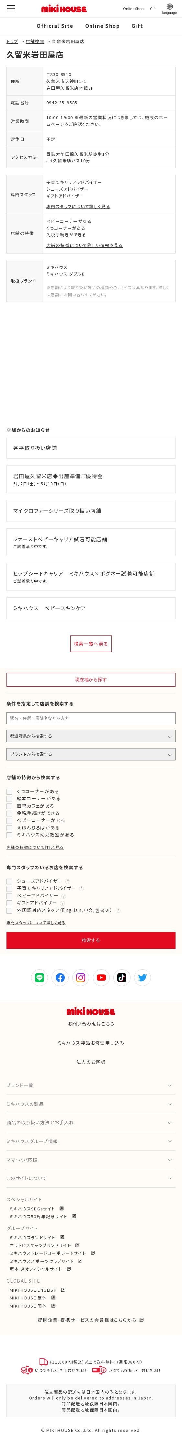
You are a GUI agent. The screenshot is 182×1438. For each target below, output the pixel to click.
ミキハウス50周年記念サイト (39, 1216)
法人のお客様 (91, 1062)
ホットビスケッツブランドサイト (41, 1245)
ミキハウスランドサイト (33, 1237)
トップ (12, 41)
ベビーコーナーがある (41, 820)
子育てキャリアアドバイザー (46, 888)
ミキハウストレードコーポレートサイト (49, 1253)
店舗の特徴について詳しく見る (35, 847)
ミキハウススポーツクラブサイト (42, 1261)
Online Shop (102, 25)
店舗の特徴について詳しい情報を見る (84, 245)
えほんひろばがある (38, 827)
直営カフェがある (35, 806)
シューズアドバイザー (40, 881)
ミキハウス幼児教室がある (45, 834)
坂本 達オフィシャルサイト (37, 1269)
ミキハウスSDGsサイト (33, 1209)
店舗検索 (35, 41)
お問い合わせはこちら (91, 1023)
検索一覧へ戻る (91, 643)
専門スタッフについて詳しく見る (78, 206)
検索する (91, 940)
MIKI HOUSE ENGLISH (34, 1290)
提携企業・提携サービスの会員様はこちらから (87, 1320)
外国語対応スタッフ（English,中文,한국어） (65, 910)
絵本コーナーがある (39, 798)
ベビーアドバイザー (38, 895)
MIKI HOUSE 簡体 (29, 1306)
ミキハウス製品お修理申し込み (91, 1042)
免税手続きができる (38, 813)
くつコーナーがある (38, 791)
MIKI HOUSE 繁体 (29, 1298)
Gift (137, 25)
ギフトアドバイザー (37, 902)
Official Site (55, 25)
